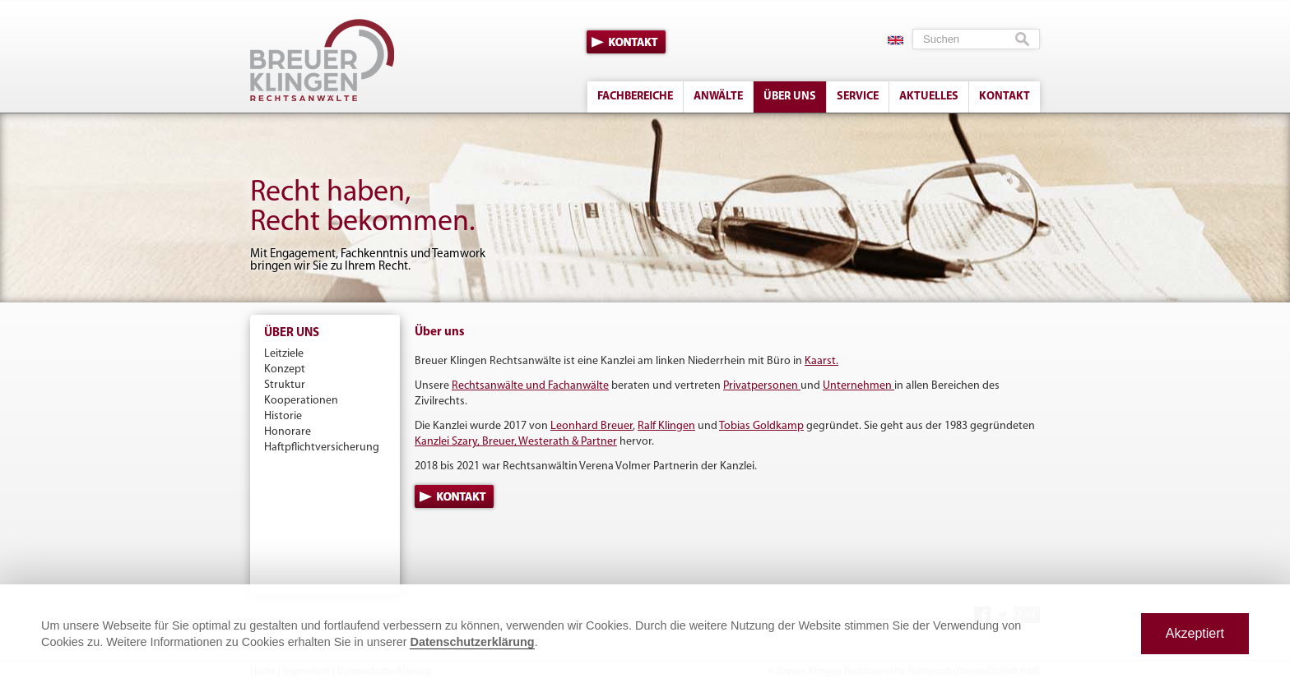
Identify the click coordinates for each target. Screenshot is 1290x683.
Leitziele (284, 354)
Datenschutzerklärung (472, 641)
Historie (283, 416)
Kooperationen (301, 401)
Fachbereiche (635, 96)
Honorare (287, 432)
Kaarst (820, 361)
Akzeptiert (1195, 633)
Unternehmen (858, 386)
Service (858, 96)
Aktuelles (928, 96)
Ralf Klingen (666, 426)
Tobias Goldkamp (761, 426)
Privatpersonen (761, 386)
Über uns (789, 96)
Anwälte (718, 96)
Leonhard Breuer (591, 426)
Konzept (284, 369)
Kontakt (626, 41)
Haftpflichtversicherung (321, 447)
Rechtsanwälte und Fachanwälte (530, 386)
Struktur (284, 385)
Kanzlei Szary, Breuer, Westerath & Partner (516, 442)
